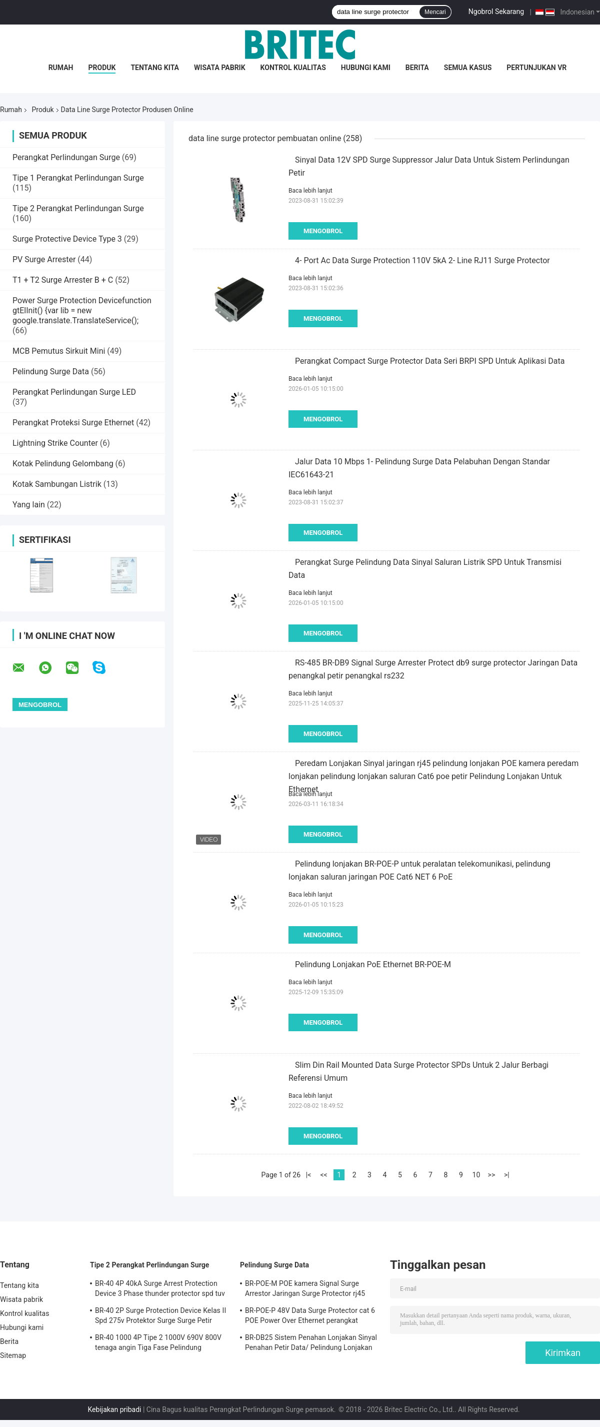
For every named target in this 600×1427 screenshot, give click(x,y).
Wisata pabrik (220, 68)
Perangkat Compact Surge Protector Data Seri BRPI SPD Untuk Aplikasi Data (429, 361)
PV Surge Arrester (44, 259)
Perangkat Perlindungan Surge (66, 157)
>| (507, 1175)
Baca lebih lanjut (310, 190)
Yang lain (28, 504)
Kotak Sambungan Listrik (57, 484)
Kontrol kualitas (293, 68)
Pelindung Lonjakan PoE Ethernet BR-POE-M (373, 964)
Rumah (61, 68)
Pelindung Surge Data (50, 371)
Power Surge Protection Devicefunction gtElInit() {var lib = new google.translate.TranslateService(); (82, 310)
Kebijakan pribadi (114, 1409)
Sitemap (13, 1355)
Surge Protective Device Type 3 (67, 239)
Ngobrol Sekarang (496, 12)
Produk (102, 68)
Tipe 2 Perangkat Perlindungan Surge (78, 208)
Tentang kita (154, 68)
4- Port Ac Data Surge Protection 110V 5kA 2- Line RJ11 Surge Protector (422, 260)
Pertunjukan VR (536, 68)
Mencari (435, 12)
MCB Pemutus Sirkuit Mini (58, 351)
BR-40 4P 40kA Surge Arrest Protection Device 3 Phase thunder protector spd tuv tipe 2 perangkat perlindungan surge (160, 1289)
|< (309, 1175)
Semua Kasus (468, 68)
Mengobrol (323, 231)
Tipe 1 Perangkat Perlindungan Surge (78, 178)
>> (492, 1175)
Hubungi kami (365, 68)
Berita (417, 68)
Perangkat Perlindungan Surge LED (74, 392)
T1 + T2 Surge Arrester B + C (62, 280)
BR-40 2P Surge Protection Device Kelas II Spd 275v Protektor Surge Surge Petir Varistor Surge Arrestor (160, 1316)
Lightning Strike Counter (55, 443)
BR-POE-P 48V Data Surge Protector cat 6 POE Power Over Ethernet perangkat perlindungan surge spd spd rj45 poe (310, 1316)
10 (476, 1175)
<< (323, 1175)
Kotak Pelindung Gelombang (63, 463)
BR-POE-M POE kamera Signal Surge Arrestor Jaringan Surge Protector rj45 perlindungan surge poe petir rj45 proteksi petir (310, 1289)
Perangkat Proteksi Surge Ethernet (73, 422)
